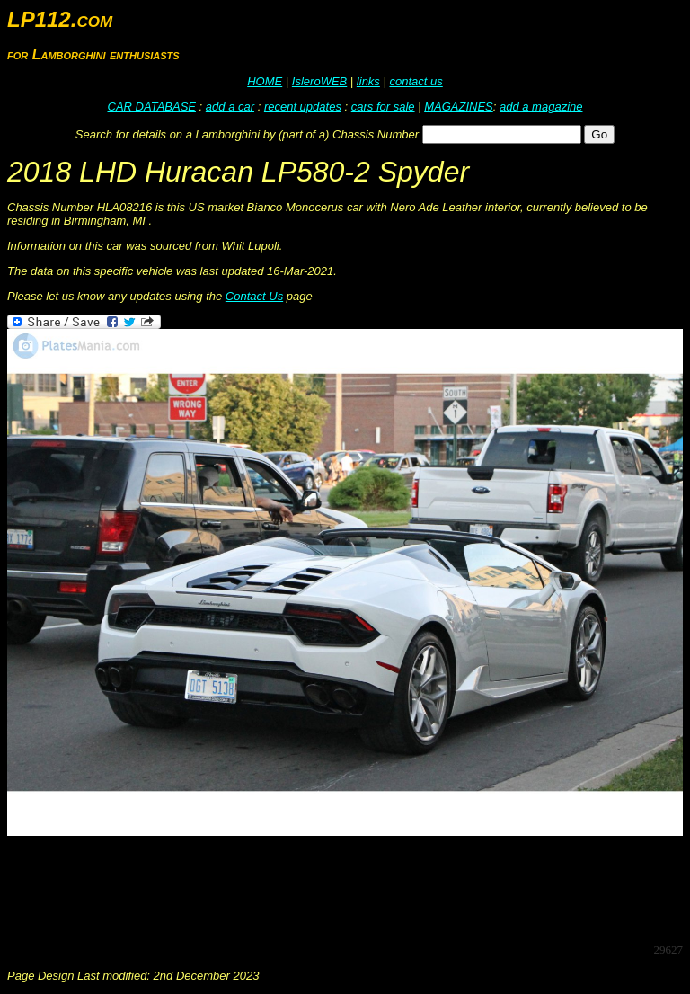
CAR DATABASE (152, 106)
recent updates (302, 106)
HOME (264, 81)
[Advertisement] (334, 888)
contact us (415, 81)
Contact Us (254, 296)
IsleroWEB (319, 81)
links (368, 81)
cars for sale (383, 106)
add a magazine (541, 106)
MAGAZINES (458, 106)
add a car (230, 106)
